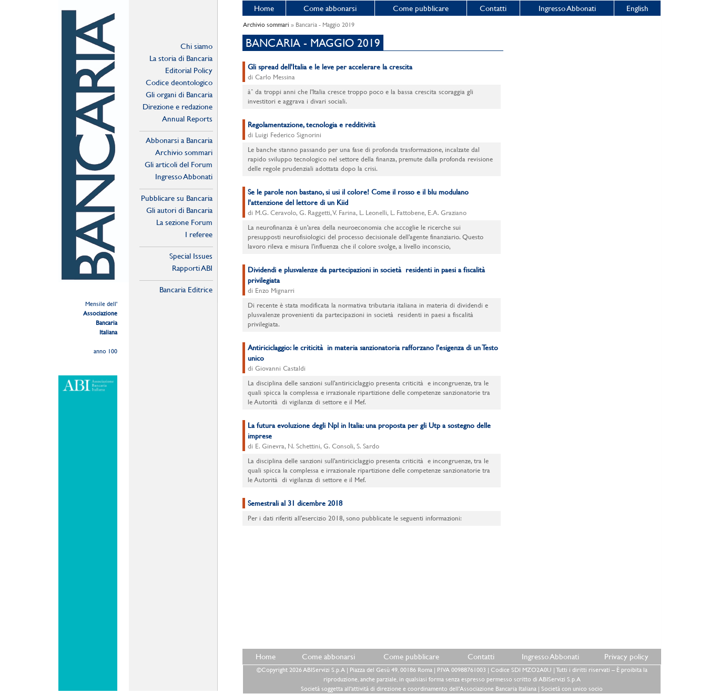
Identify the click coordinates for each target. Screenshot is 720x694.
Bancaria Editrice (185, 289)
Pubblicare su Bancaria (176, 197)
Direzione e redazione (177, 106)
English (637, 8)
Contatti (493, 8)
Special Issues (190, 255)
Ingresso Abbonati (567, 8)
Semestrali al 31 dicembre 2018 (295, 503)
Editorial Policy (188, 70)
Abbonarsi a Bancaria (179, 140)
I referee (198, 234)
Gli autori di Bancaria (179, 210)
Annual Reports (187, 118)
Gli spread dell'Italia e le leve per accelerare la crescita (330, 67)
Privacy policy (626, 656)
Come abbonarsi (330, 8)
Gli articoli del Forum (178, 164)
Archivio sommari (183, 152)
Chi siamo (196, 46)
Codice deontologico (179, 82)
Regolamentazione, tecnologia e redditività (313, 124)
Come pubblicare (421, 8)
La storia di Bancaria (180, 58)
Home (264, 8)
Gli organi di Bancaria (179, 94)
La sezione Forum (184, 222)
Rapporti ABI (192, 267)
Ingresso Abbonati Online (183, 176)
